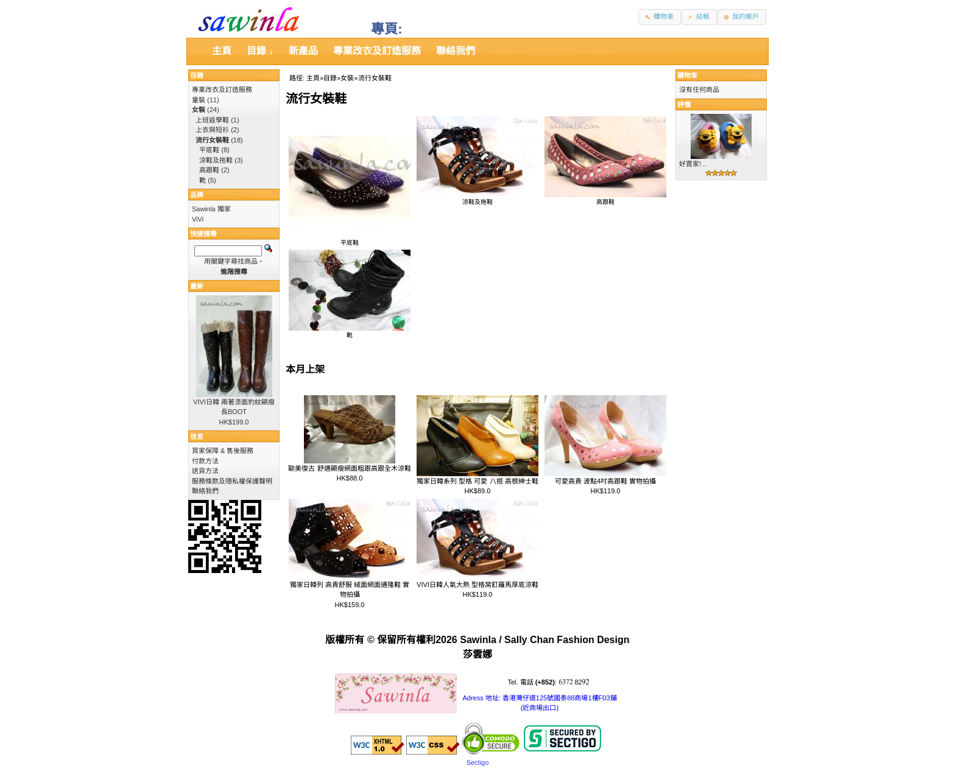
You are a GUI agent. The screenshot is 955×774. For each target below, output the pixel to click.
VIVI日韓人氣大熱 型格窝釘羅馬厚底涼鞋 (477, 584)
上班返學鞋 (212, 120)
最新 (196, 286)
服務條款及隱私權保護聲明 (232, 481)
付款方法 (205, 461)
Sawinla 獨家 (211, 209)
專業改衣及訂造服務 (222, 89)
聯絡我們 (205, 490)
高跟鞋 (605, 198)
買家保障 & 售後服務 (222, 450)
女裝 (347, 78)
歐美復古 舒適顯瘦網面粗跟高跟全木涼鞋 (349, 468)
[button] (659, 17)
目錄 (330, 78)
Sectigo (478, 762)
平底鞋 (350, 239)
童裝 (198, 100)
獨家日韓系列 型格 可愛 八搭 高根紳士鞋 (477, 481)
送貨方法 (205, 470)
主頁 (313, 78)
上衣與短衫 (212, 129)
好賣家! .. (693, 163)
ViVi (197, 219)
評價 (684, 104)
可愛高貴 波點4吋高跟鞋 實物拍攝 (605, 481)
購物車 (687, 75)
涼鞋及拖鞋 (477, 198)
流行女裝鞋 (375, 78)
